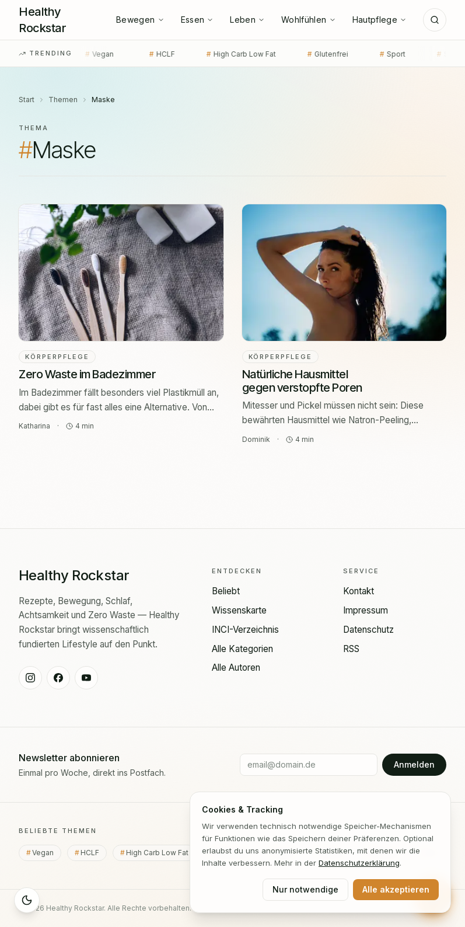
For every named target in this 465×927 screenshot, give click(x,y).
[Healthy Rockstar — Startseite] (59, 20)
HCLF (150, 54)
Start (26, 99)
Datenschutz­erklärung (359, 862)
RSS (351, 648)
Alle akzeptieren (395, 889)
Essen (197, 20)
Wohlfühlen (308, 20)
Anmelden (414, 764)
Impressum (365, 610)
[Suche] (434, 20)
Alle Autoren (236, 667)
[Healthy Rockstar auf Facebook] (58, 677)
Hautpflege (379, 20)
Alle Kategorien (242, 648)
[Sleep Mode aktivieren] (27, 900)
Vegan (90, 54)
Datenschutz (368, 629)
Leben (247, 20)
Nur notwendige (305, 889)
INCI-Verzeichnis (245, 629)
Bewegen (140, 20)
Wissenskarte (239, 610)
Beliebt (226, 591)
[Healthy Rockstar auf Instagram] (30, 677)
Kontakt (358, 591)
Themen (63, 99)
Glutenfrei (316, 54)
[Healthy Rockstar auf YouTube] (86, 677)
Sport (381, 54)
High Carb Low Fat (229, 54)
